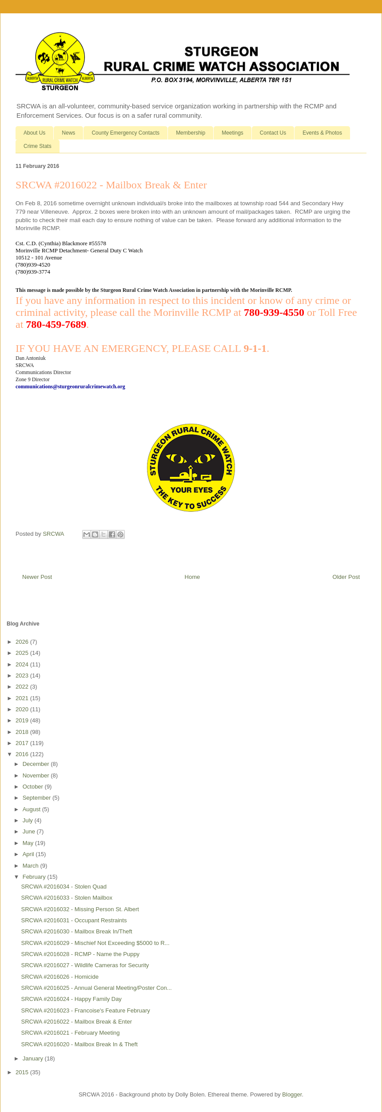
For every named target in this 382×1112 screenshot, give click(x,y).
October (34, 786)
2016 (23, 754)
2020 (23, 709)
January (34, 1058)
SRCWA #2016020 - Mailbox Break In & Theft (79, 1044)
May (29, 843)
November (37, 775)
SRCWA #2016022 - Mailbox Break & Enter (76, 1021)
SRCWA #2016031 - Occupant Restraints (74, 920)
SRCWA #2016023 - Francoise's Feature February (85, 1010)
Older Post (346, 577)
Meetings (232, 133)
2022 (23, 686)
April (29, 854)
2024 (23, 664)
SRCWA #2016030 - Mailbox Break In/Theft (76, 931)
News (68, 133)
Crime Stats (38, 146)
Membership (190, 133)
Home (192, 577)
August (32, 809)
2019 (23, 720)
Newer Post (37, 577)
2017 (23, 743)
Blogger (292, 1094)
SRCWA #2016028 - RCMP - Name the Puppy (80, 954)
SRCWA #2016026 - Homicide (59, 976)
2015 (23, 1072)
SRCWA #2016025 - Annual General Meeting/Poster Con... (96, 987)
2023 (23, 675)
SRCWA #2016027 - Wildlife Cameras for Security (85, 965)
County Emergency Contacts (125, 133)
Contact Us (273, 133)
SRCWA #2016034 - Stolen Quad (63, 886)
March (31, 865)
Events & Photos (322, 133)
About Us (34, 133)
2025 (23, 653)
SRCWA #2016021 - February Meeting (70, 1032)
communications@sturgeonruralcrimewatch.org (70, 386)
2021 (23, 698)
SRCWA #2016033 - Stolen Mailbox (66, 897)
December (37, 764)
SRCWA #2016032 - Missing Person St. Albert (80, 909)
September (37, 797)
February (35, 876)
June (30, 831)
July (29, 820)
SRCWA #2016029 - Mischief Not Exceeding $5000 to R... (95, 943)
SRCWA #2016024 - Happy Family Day (71, 999)
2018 (23, 732)
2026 (23, 641)
